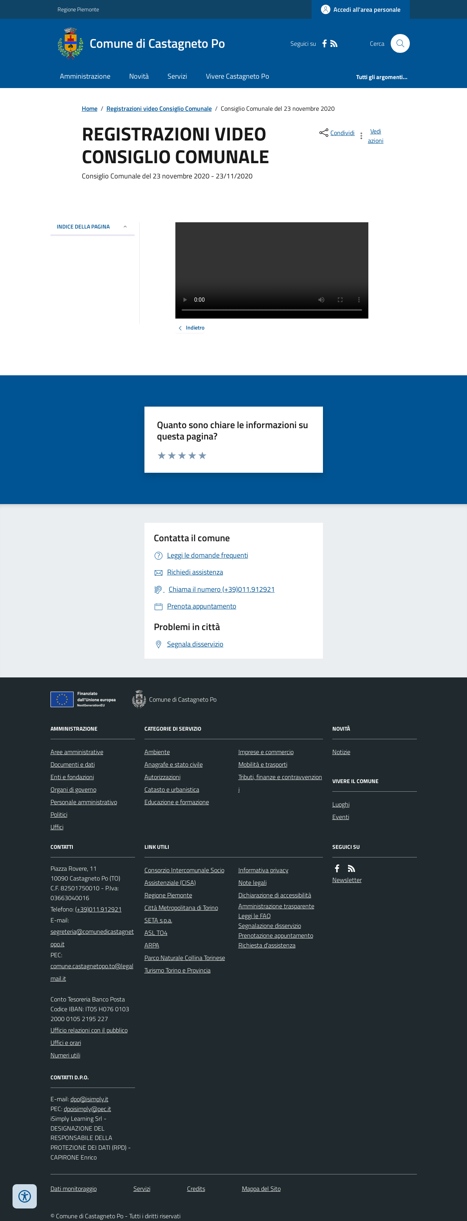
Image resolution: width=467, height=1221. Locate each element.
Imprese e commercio (266, 751)
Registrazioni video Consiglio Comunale (159, 108)
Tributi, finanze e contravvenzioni (280, 783)
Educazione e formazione (176, 802)
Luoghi (341, 804)
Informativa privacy (263, 870)
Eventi (340, 816)
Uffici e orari (65, 1042)
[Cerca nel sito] (396, 43)
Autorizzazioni (162, 777)
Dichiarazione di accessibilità (274, 895)
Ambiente (157, 751)
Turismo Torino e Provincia (177, 970)
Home (89, 108)
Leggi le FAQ (254, 915)
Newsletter (347, 879)
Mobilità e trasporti (262, 764)
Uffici (56, 827)
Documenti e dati (72, 764)
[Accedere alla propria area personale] (361, 9)
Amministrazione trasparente (276, 906)
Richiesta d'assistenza (267, 945)
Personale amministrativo (83, 802)
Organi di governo (73, 789)
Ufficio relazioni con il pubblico (89, 1030)
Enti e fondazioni (72, 777)
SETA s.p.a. (158, 920)
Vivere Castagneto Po (237, 76)
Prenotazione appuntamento (275, 935)
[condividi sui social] (336, 132)
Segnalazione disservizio (269, 925)
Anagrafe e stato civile (173, 764)
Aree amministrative (76, 751)
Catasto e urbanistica (171, 789)
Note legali (252, 882)
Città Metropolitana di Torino (181, 907)
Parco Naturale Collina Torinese (184, 957)
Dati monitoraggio (73, 1188)
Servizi (177, 76)
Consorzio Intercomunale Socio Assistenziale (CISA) (184, 876)
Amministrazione (85, 76)
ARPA (151, 945)
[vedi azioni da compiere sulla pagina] (371, 135)
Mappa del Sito (261, 1188)
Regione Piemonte (78, 9)
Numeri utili (65, 1055)
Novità (139, 76)
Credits (196, 1188)
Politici (58, 814)
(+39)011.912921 (98, 909)
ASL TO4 (156, 932)
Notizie (341, 751)
